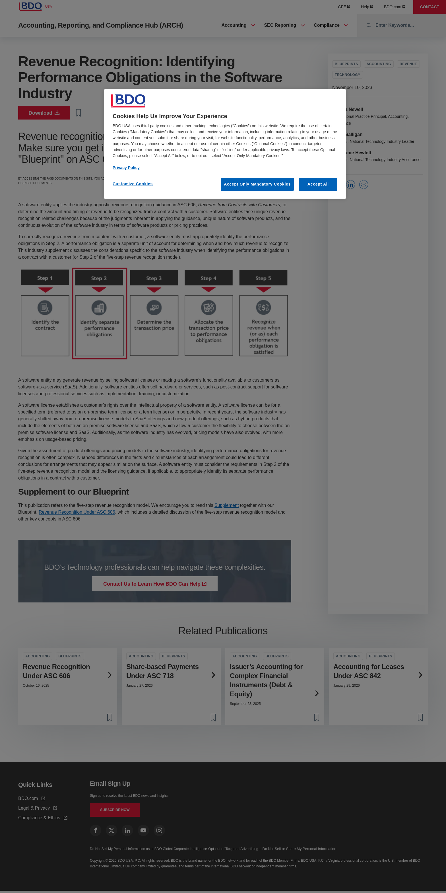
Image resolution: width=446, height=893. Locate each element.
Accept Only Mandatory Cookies (257, 184)
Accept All (318, 184)
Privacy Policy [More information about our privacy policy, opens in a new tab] (126, 167)
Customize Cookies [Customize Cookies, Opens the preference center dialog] (133, 184)
